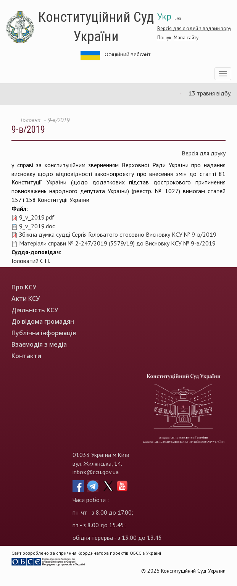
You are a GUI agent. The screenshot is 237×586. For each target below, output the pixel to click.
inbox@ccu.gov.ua (96, 472)
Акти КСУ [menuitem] (25, 299)
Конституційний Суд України (96, 27)
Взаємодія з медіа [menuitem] (39, 345)
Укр (164, 16)
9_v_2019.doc (37, 226)
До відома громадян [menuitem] (42, 322)
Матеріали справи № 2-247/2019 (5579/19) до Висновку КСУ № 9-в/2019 (117, 243)
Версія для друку (204, 153)
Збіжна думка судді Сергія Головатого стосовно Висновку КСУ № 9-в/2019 (117, 234)
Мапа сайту (186, 37)
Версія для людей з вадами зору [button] (194, 28)
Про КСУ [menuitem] (23, 287)
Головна (30, 120)
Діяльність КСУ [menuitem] (34, 310)
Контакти (26, 356)
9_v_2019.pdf (37, 217)
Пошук (164, 37)
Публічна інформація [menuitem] (43, 333)
